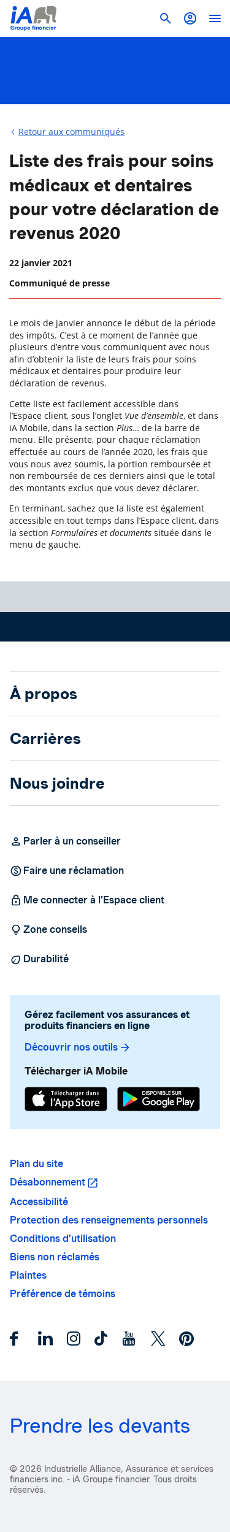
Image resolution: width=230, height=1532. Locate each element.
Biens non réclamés (54, 1257)
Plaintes (28, 1275)
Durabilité (39, 959)
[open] (214, 18)
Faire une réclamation (67, 871)
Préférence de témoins (62, 1294)
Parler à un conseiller (65, 841)
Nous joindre (57, 783)
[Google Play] (158, 1100)
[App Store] (66, 1100)
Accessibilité (39, 1202)
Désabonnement (47, 1182)
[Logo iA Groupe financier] (33, 18)
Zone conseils (48, 930)
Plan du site (36, 1164)
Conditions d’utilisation (63, 1238)
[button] (190, 18)
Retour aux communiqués (71, 131)
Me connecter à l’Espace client (87, 900)
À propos (43, 693)
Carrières (45, 738)
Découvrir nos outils (78, 1047)
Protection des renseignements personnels (109, 1220)
